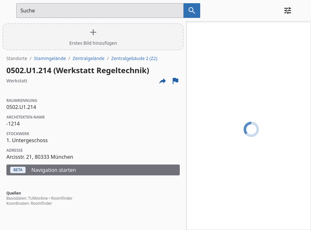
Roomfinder (61, 198)
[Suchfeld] (100, 11)
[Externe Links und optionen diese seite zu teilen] (162, 80)
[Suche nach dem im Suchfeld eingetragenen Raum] (192, 10)
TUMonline (38, 198)
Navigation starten (43, 169)
